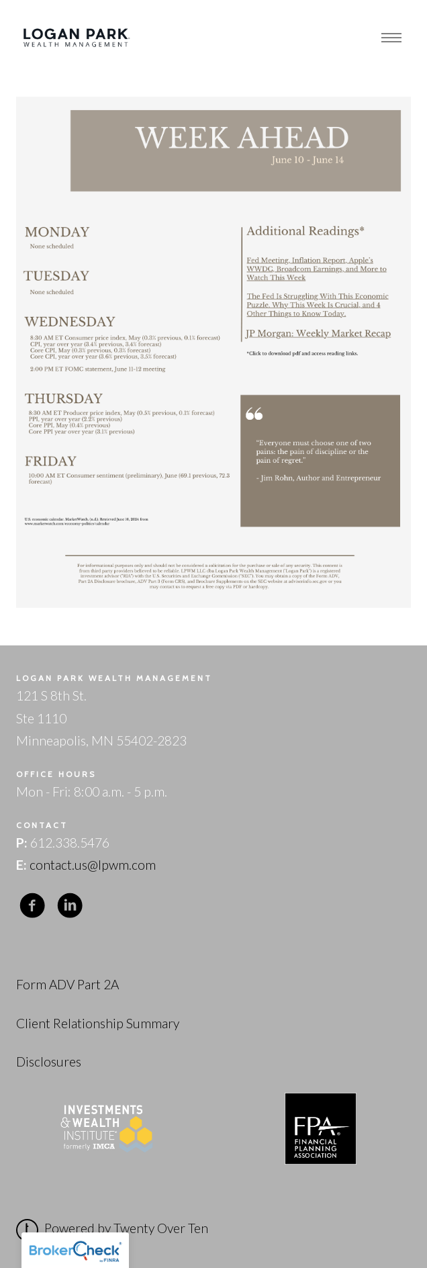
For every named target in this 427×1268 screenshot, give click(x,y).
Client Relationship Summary (97, 1023)
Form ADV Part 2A (67, 984)
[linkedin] (70, 906)
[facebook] (32, 906)
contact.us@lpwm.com (93, 864)
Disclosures (48, 1061)
